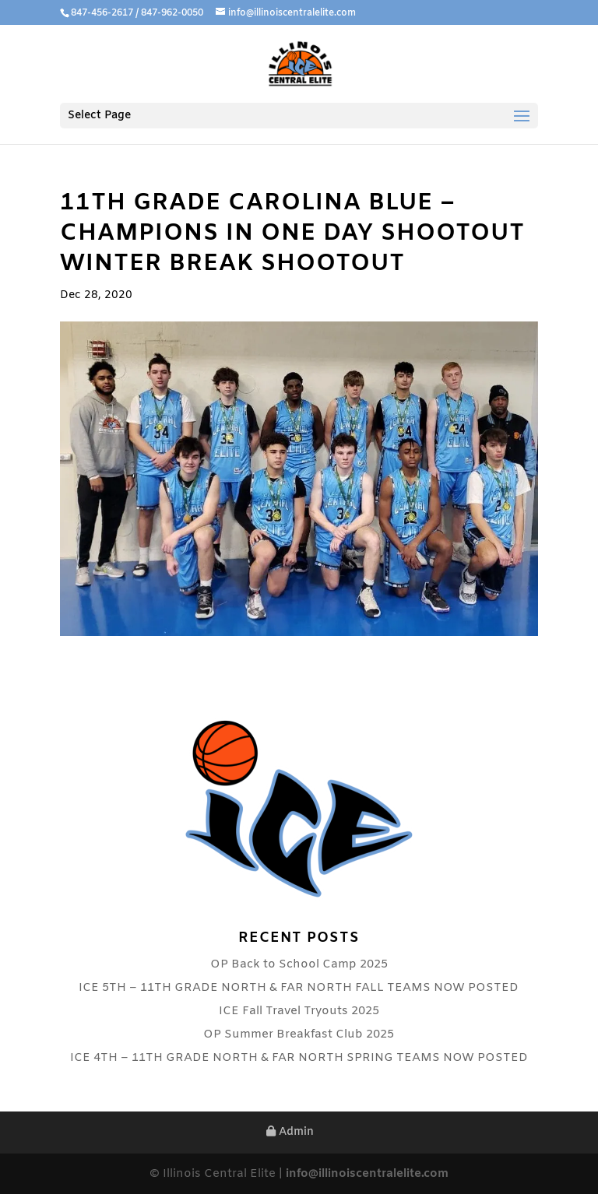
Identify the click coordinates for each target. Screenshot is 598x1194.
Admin (290, 1132)
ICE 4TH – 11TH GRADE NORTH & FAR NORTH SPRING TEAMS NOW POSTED (299, 1058)
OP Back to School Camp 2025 (299, 964)
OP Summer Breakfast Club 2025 (298, 1034)
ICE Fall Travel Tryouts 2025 (299, 1011)
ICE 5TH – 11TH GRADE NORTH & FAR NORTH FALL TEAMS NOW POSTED (299, 988)
